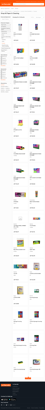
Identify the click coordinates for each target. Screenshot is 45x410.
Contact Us (42, 1)
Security (28, 407)
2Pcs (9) (4, 72)
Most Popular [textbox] (38, 17)
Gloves (2, 34)
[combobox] (6, 19)
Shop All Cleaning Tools (5, 48)
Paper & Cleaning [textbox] (5, 19)
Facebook (3, 405)
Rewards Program (34, 1)
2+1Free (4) (5, 77)
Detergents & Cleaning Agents (6, 29)
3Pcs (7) (4, 76)
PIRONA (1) (5, 63)
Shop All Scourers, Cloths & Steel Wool (5, 46)
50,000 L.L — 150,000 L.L (5, 90)
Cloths (3, 41)
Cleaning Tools (16, 11)
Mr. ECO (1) (5, 56)
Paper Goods (6, 24)
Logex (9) (4, 61)
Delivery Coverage (16, 388)
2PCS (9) (4, 70)
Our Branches (22, 1)
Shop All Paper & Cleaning (4, 51)
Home (12, 8)
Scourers (35, 11)
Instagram (12, 405)
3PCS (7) (4, 74)
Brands (16, 8)
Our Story (17, 1)
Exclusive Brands (27, 1)
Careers (38, 1)
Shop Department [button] (5, 8)
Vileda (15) (4, 60)
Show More (3, 65)
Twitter (8, 405)
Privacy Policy (41, 407)
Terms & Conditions (34, 407)
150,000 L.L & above (4, 91)
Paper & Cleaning (8, 11)
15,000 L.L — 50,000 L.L (5, 88)
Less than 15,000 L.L (4, 86)
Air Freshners (3, 26)
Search (41, 4)
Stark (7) (4, 58)
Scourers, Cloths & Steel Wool (26, 11)
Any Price (2, 84)
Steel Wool (4, 39)
